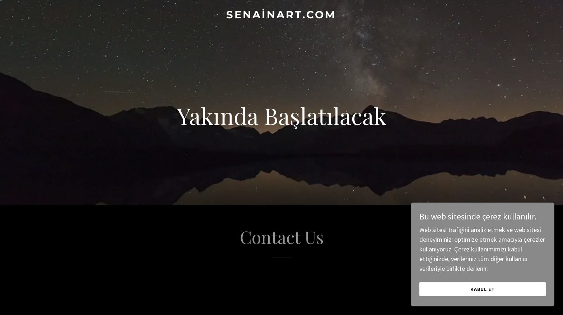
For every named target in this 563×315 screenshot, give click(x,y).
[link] (281, 16)
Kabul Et (482, 289)
